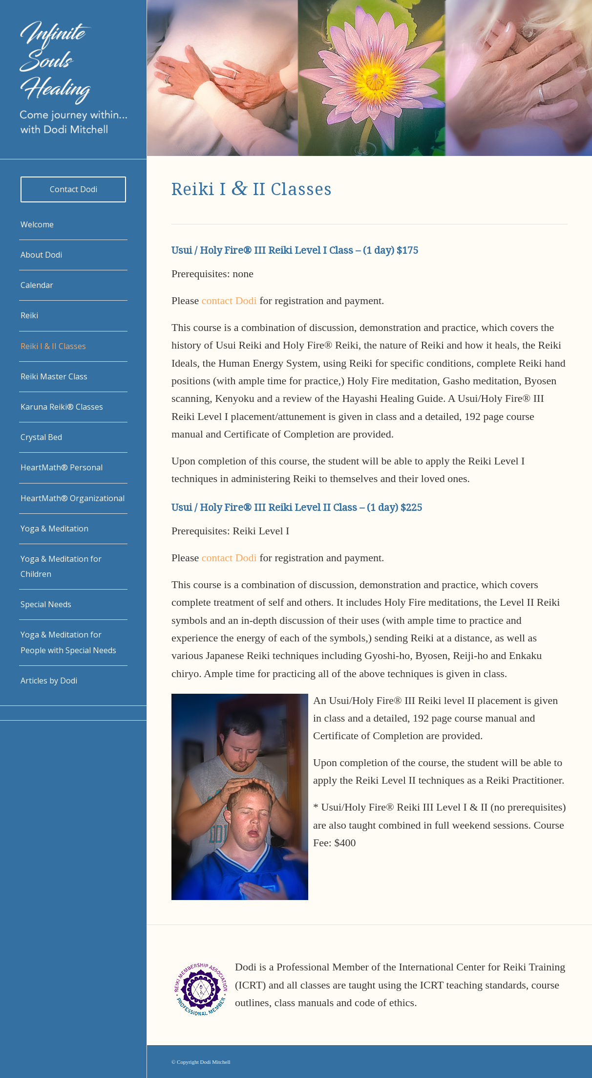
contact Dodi (229, 300)
